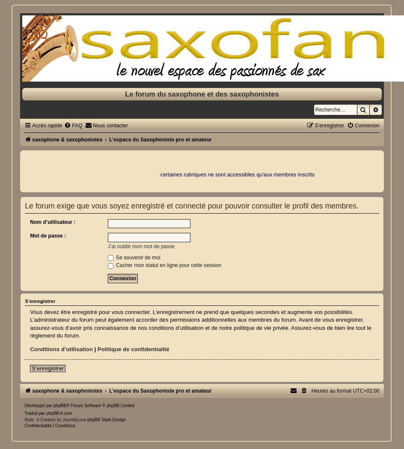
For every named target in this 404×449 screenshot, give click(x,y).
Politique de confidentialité (133, 349)
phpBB (59, 405)
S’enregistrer (48, 368)
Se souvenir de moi (134, 258)
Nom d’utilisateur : (52, 222)
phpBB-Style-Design (106, 419)
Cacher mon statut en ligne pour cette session (164, 265)
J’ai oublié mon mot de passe (141, 246)
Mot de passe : (48, 236)
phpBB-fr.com (59, 413)
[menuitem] (73, 126)
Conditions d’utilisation (61, 349)
